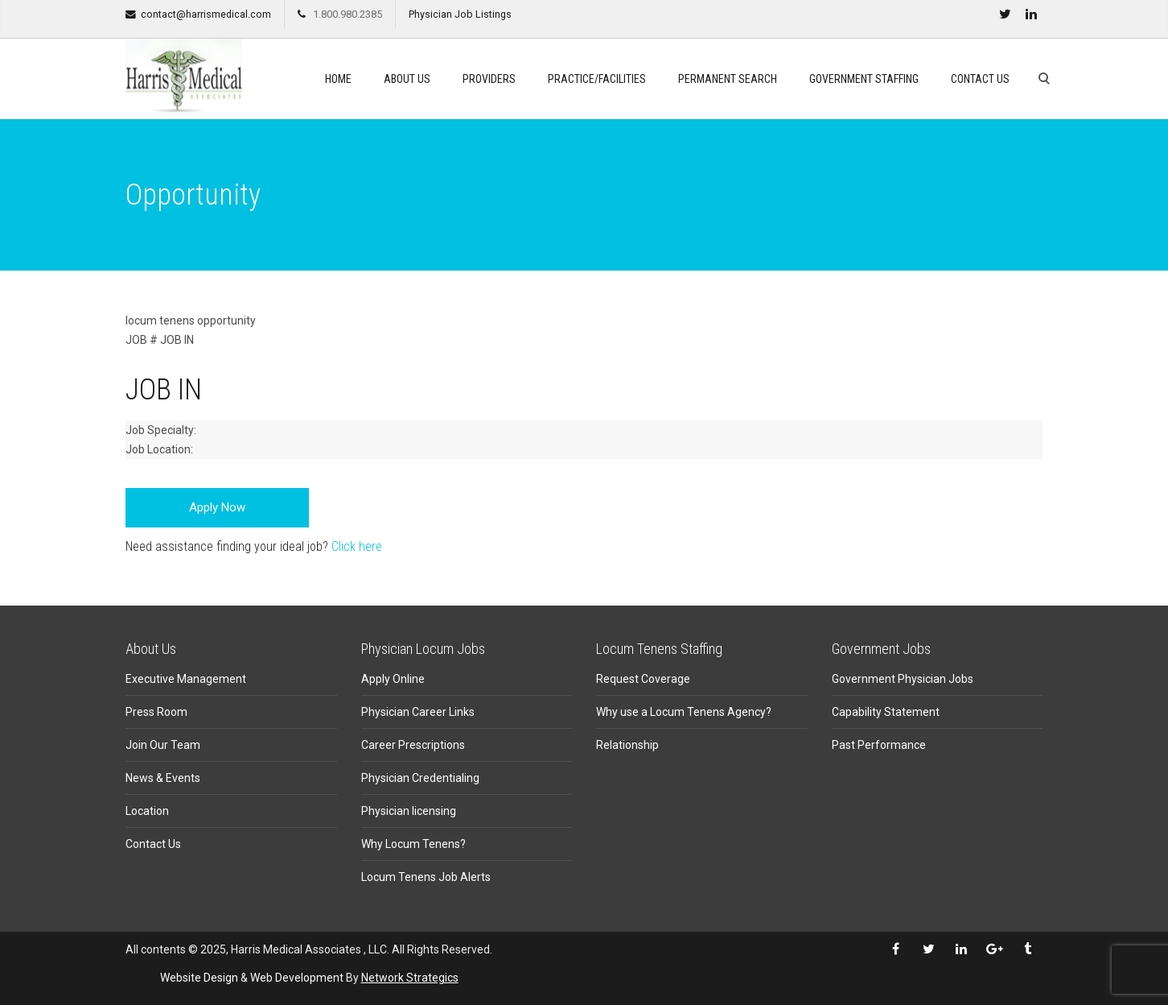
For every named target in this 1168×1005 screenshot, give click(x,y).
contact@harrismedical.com (206, 14)
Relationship (627, 744)
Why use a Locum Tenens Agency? (683, 711)
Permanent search (727, 78)
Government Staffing (864, 78)
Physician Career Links (418, 711)
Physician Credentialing (420, 777)
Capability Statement (886, 711)
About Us (407, 78)
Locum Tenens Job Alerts (426, 877)
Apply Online (393, 678)
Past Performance (879, 744)
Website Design (199, 977)
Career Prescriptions (413, 744)
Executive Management (185, 678)
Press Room (156, 711)
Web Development (296, 977)
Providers (489, 78)
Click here (356, 546)
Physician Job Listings (460, 14)
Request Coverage (643, 678)
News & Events (162, 777)
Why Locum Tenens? (413, 844)
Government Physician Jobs (902, 678)
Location (147, 810)
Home (338, 78)
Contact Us (980, 78)
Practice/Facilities (597, 78)
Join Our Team (162, 744)
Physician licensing (408, 810)
